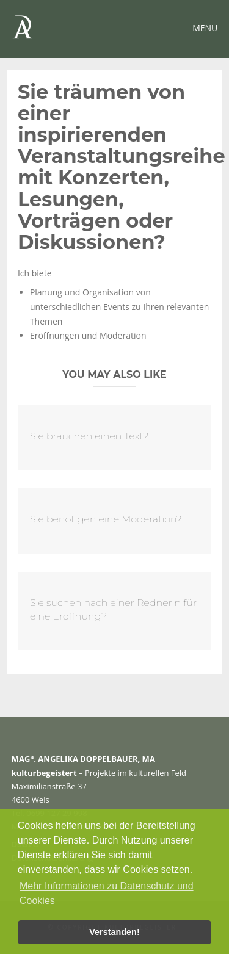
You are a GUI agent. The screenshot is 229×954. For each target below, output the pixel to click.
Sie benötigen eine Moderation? (106, 519)
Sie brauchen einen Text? (89, 436)
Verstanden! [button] (114, 932)
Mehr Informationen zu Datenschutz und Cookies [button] (107, 893)
